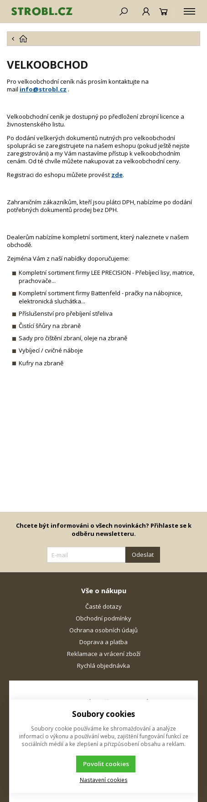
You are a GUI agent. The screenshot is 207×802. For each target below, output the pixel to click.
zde (117, 175)
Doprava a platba (103, 642)
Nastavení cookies (104, 779)
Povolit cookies (106, 764)
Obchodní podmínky (103, 618)
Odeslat (143, 554)
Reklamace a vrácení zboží (103, 654)
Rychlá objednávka (103, 665)
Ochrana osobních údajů (103, 630)
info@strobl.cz (43, 89)
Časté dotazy (103, 606)
